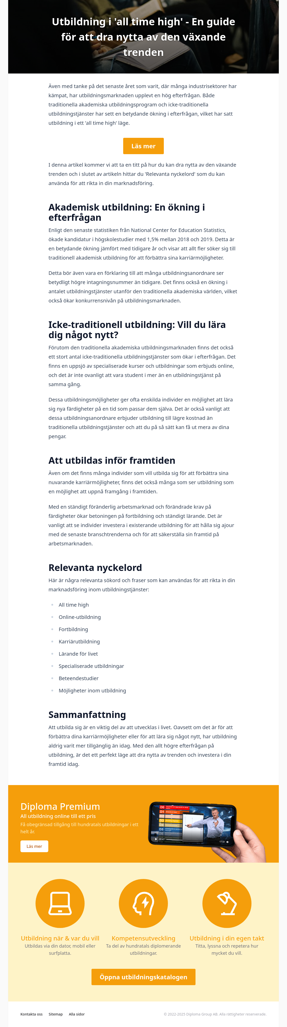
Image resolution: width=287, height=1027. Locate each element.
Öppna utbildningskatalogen (143, 977)
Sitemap (56, 1014)
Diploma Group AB (201, 1014)
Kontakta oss (31, 1014)
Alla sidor (77, 1014)
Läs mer (143, 146)
